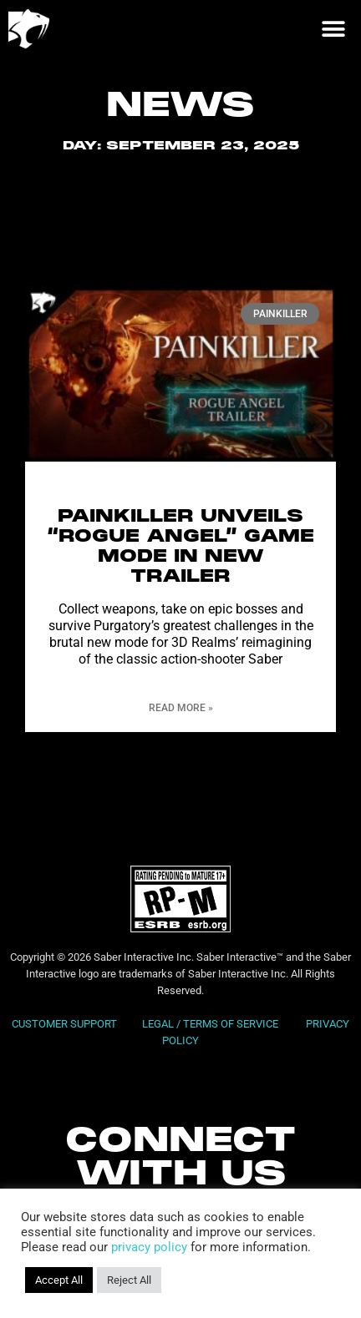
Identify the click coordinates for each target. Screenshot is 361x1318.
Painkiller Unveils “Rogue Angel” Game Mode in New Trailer (180, 567)
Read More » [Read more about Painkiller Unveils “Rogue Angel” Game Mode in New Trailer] (181, 728)
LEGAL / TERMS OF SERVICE (211, 1044)
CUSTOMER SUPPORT (64, 1044)
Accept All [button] (59, 1280)
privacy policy (149, 1247)
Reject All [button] (129, 1280)
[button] (333, 29)
